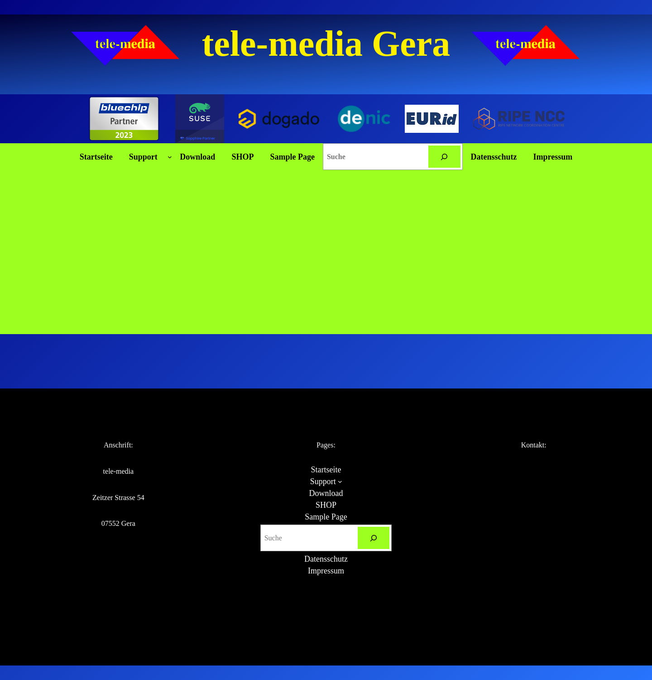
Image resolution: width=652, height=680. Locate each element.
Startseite (96, 156)
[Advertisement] (326, 266)
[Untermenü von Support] (170, 157)
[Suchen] (444, 157)
